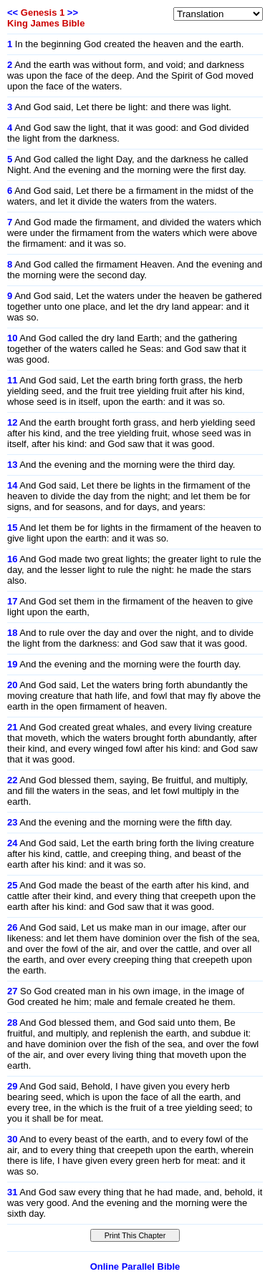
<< (12, 12)
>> (72, 12)
